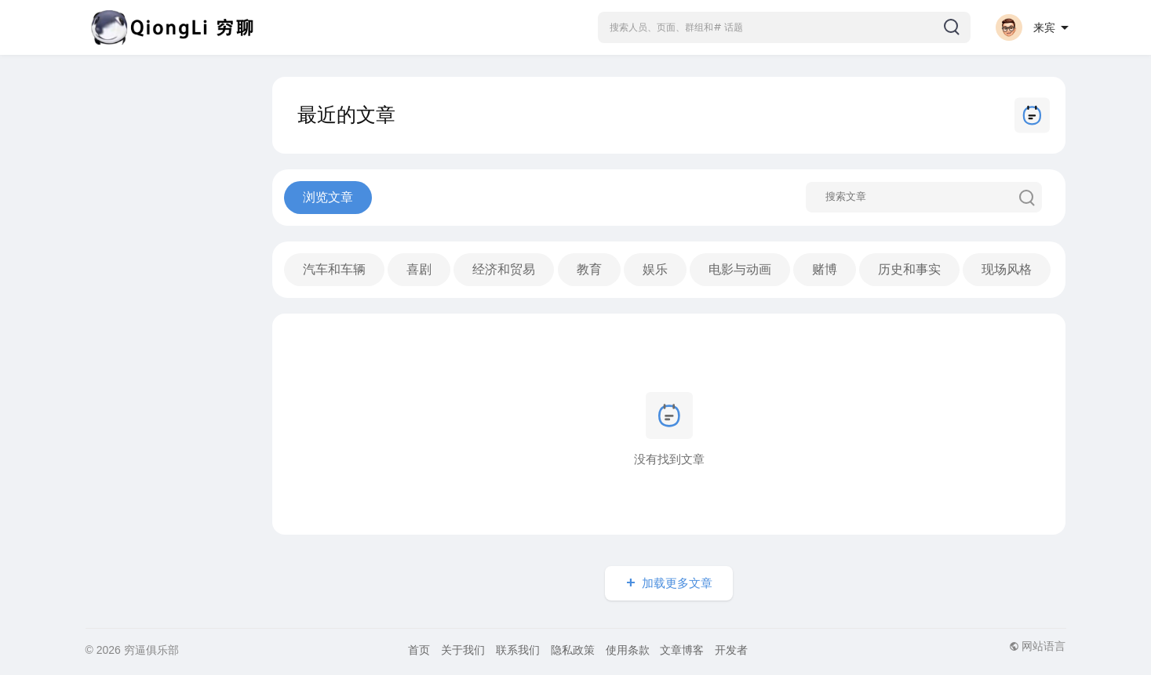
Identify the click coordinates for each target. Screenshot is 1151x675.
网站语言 (1037, 646)
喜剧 (419, 269)
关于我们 (463, 650)
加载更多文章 (677, 583)
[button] (784, 27)
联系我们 (518, 650)
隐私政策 (573, 650)
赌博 (824, 269)
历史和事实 (909, 269)
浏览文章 (328, 197)
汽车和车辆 (334, 269)
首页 (419, 650)
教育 (589, 269)
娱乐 (655, 269)
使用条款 (628, 650)
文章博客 (682, 650)
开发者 (731, 650)
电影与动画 (739, 269)
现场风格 (1007, 269)
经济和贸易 (503, 269)
